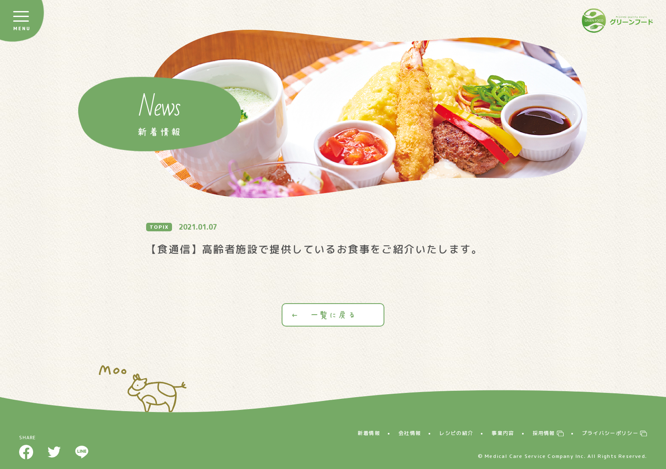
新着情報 (369, 433)
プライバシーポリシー (610, 433)
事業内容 (502, 433)
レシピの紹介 (456, 433)
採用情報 (544, 433)
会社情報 (409, 433)
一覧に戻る (333, 314)
